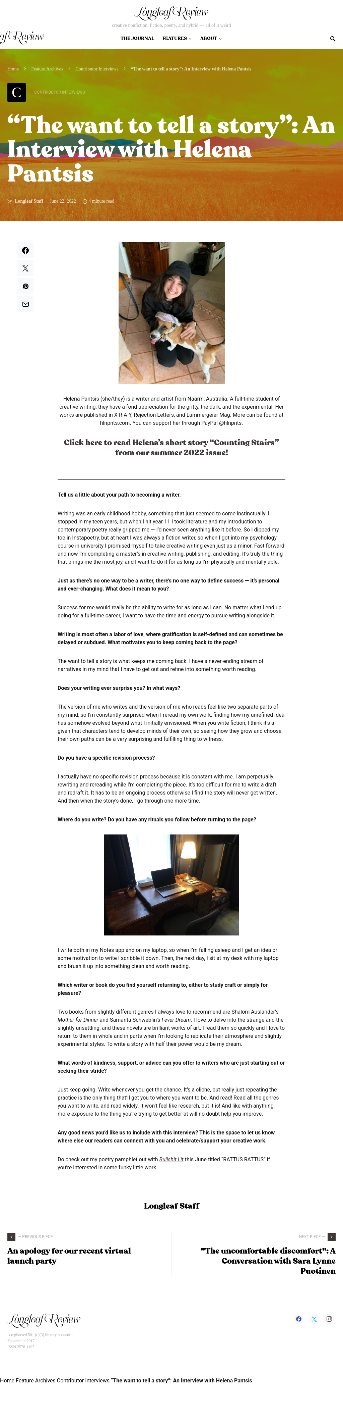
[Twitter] (314, 1319)
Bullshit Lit (171, 1159)
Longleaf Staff (29, 201)
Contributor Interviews (96, 68)
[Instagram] (329, 1319)
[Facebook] (299, 1319)
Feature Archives (47, 68)
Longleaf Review (171, 14)
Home (13, 68)
